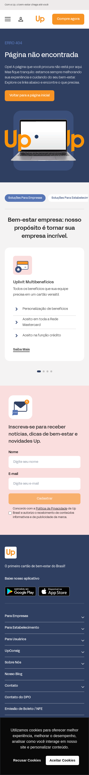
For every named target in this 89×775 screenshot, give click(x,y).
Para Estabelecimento (22, 627)
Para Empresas (16, 616)
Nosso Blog (13, 674)
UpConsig (12, 651)
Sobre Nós (13, 662)
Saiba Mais (21, 349)
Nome (44, 459)
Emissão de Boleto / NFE (23, 709)
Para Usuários (15, 639)
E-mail (44, 481)
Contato (11, 685)
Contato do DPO (18, 697)
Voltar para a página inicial (29, 95)
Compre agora (68, 19)
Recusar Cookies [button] (27, 760)
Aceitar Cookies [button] (62, 760)
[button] (39, 371)
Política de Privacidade (51, 509)
